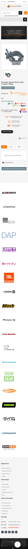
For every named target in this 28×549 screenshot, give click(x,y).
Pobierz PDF (23, 138)
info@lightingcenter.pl (14, 524)
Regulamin (5, 513)
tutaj (14, 546)
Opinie (19, 147)
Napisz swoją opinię (8, 88)
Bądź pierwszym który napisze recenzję (14, 169)
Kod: (2, 98)
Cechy (11, 147)
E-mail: (3, 524)
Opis (4, 147)
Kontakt (4, 489)
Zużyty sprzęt (5, 487)
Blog (3, 495)
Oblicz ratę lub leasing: (7, 101)
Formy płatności (6, 503)
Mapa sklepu (5, 484)
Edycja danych (6, 473)
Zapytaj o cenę (7, 131)
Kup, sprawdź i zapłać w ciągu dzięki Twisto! (9, 110)
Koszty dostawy (6, 505)
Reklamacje (5, 511)
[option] (8, 74)
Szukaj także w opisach (11, 16)
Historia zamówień (7, 471)
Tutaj (12, 117)
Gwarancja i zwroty (7, 508)
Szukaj (20, 13)
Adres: (3, 521)
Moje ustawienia (6, 468)
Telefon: (4, 527)
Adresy (4, 476)
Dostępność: (4, 93)
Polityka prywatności (7, 492)
